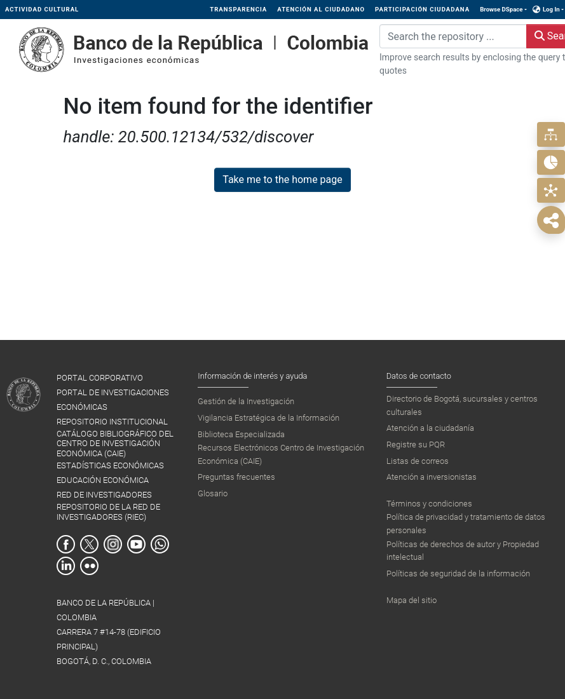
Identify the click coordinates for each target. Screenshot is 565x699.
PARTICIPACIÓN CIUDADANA (422, 9)
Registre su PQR (415, 444)
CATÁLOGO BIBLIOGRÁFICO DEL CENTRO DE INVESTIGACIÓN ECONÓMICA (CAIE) (115, 443)
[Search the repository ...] (453, 36)
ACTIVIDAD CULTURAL (42, 9)
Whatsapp (160, 544)
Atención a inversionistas (431, 477)
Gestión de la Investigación (246, 401)
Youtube (136, 544)
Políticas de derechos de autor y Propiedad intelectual (462, 551)
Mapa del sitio (411, 600)
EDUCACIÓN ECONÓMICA (103, 480)
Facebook (66, 544)
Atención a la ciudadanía (430, 428)
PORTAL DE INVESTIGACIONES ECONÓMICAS (113, 400)
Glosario (213, 493)
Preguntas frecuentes (236, 477)
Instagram (113, 544)
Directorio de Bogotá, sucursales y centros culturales (462, 405)
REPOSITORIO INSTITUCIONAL (112, 421)
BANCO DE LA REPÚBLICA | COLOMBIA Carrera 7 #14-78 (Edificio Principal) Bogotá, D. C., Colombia (109, 632)
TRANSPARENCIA (238, 9)
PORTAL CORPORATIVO (100, 378)
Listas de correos (417, 461)
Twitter (89, 544)
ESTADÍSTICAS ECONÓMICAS (110, 465)
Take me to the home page (282, 179)
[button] (536, 9)
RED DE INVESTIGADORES (104, 494)
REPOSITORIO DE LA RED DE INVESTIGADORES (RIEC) (108, 511)
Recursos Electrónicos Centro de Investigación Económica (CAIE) (281, 454)
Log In (551, 9)
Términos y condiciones (429, 503)
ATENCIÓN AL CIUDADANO (321, 9)
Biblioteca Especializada (241, 434)
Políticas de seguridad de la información (458, 573)
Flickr (89, 566)
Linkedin (66, 566)
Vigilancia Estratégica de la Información (268, 418)
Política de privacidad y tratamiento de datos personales (465, 523)
